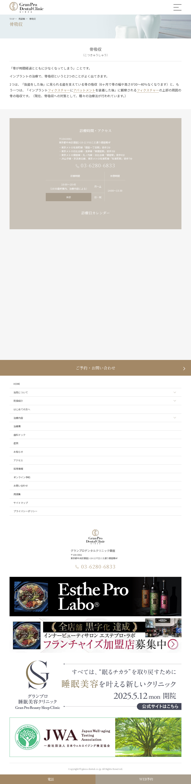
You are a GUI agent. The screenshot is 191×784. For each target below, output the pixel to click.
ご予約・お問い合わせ (95, 368)
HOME (17, 383)
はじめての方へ (22, 409)
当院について (21, 392)
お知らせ (18, 451)
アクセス (18, 460)
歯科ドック (19, 434)
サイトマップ (21, 502)
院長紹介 (18, 400)
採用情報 (18, 468)
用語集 (17, 494)
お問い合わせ (21, 485)
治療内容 (18, 417)
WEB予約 (146, 779)
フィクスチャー (59, 90)
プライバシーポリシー (25, 511)
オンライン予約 (22, 477)
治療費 (17, 426)
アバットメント (84, 90)
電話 (51, 779)
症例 (16, 443)
